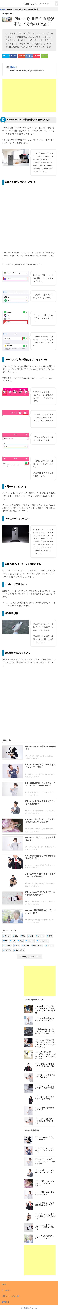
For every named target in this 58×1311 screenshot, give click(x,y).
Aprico (29, 3)
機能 (20, 941)
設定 (30, 936)
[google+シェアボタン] (21, 56)
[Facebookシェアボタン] (13, 56)
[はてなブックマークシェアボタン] (29, 56)
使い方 (6, 936)
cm (5, 941)
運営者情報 (5, 1302)
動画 (49, 936)
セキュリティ (37, 945)
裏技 (16, 945)
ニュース (7, 945)
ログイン (40, 936)
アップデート (42, 941)
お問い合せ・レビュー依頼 (10, 1296)
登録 (15, 936)
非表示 (13, 67)
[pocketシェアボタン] (36, 56)
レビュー (29, 941)
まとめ (25, 945)
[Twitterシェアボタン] (6, 56)
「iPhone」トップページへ (29, 957)
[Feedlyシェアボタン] (44, 56)
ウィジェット (6, 1290)
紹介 (12, 941)
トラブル (49, 945)
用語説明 (7, 950)
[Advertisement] (29, 95)
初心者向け (19, 950)
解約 (22, 936)
